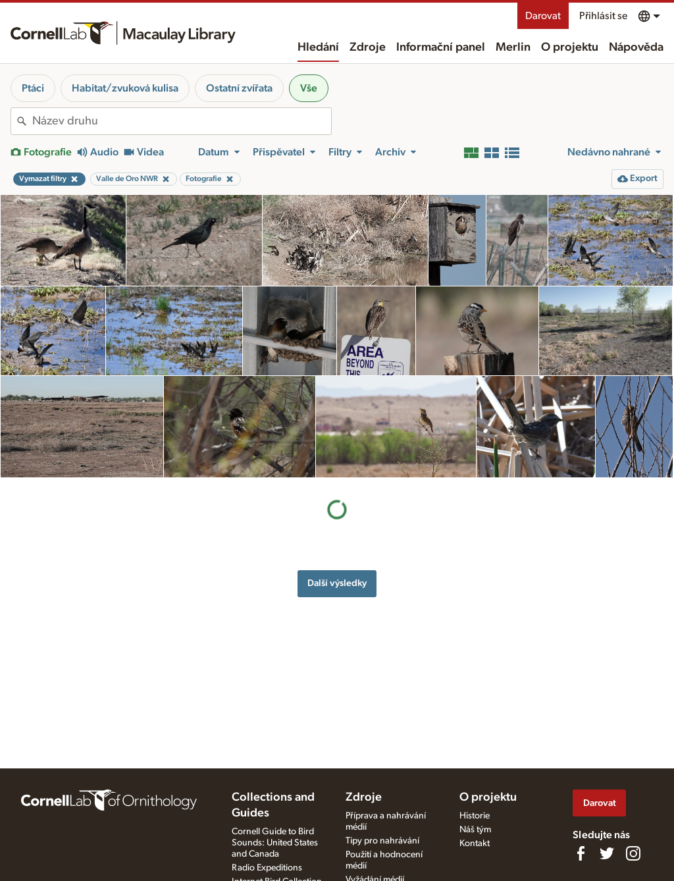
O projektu (569, 47)
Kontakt (474, 843)
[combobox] (181, 121)
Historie (474, 815)
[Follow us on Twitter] (607, 853)
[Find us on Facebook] (580, 853)
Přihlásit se (603, 16)
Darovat (543, 16)
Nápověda (636, 47)
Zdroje (368, 47)
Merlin (513, 47)
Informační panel (440, 47)
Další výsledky (337, 481)
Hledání (318, 47)
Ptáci (33, 88)
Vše (308, 88)
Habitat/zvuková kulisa (125, 88)
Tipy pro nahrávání (382, 840)
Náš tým (475, 829)
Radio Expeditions (267, 867)
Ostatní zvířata (239, 88)
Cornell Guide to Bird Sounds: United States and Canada (275, 843)
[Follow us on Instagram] (633, 853)
